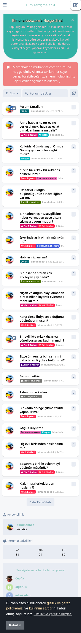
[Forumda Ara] (45, 93)
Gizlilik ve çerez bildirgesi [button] (53, 614)
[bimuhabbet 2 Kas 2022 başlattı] (9, 275)
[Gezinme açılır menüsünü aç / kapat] (40, 5)
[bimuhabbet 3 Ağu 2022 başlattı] (9, 339)
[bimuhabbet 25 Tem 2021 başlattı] (9, 109)
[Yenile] (74, 93)
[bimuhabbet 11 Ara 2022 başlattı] (9, 172)
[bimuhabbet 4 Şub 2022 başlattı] (9, 430)
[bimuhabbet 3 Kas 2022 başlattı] (9, 216)
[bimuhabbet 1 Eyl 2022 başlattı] (9, 295)
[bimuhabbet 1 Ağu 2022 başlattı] (9, 379)
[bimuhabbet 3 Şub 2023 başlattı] (9, 149)
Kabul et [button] (15, 625)
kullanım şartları (41, 608)
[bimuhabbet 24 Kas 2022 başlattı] (9, 192)
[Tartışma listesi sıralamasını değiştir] (12, 93)
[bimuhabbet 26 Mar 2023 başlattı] (9, 125)
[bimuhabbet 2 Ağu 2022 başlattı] (9, 359)
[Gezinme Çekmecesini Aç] (4, 5)
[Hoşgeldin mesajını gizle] (72, 20)
